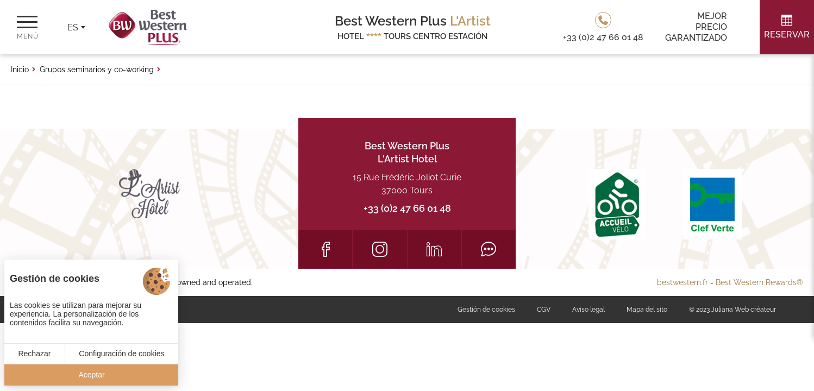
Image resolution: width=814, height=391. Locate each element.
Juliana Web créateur (743, 309)
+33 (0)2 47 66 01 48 (407, 208)
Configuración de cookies (121, 353)
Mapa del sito (647, 309)
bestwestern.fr (682, 282)
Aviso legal (588, 309)
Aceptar (91, 374)
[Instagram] (379, 249)
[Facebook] (325, 249)
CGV (543, 309)
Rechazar (34, 353)
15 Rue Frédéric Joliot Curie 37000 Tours (407, 183)
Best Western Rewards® (759, 282)
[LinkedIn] (434, 249)
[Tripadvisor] (489, 249)
